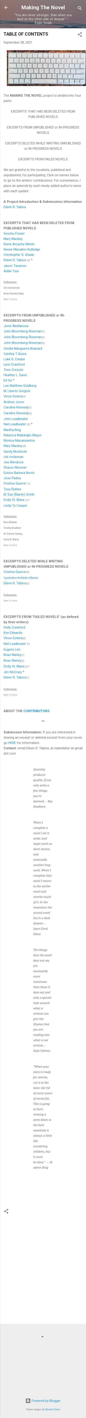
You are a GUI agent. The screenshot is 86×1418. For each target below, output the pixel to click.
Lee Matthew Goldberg (20, 386)
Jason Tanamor (15, 266)
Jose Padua (12, 478)
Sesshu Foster (14, 234)
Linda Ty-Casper (15, 506)
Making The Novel (43, 7)
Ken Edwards (13, 633)
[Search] (79, 9)
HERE (12, 743)
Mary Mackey (13, 239)
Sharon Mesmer (15, 467)
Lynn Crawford (14, 364)
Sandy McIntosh (15, 452)
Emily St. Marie (14, 500)
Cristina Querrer (15, 483)
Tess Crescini (13, 370)
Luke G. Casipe (14, 359)
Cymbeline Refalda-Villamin (21, 577)
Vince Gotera (13, 396)
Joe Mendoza (13, 462)
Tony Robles (12, 489)
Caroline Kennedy (16, 407)
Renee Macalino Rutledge (22, 249)
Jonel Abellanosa (16, 326)
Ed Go (8, 380)
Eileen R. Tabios (15, 207)
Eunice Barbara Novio (19, 473)
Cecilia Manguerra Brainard (23, 349)
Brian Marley (12, 655)
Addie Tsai (11, 271)
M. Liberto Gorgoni (17, 391)
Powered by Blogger (43, 1401)
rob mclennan (13, 457)
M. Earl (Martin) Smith (19, 494)
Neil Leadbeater (15, 424)
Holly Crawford (14, 627)
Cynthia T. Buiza (15, 354)
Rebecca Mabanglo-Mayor (23, 435)
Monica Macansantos (19, 441)
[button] (79, 35)
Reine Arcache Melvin (19, 244)
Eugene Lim (12, 650)
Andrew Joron (14, 402)
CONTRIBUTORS (36, 711)
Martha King (12, 430)
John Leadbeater (16, 419)
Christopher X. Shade (19, 255)
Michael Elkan (52, 1409)
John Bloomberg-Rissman (23, 331)
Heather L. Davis (15, 375)
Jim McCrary (13, 672)
